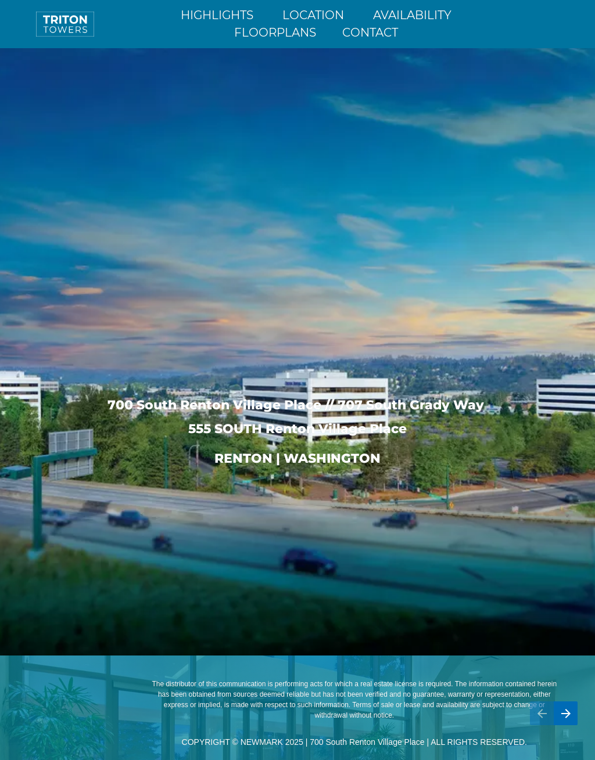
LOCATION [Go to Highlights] (313, 15)
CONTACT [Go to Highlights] (370, 32)
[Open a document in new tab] (521, 24)
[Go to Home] (65, 24)
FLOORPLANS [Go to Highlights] (275, 32)
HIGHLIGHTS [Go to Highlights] (217, 15)
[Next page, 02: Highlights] (566, 713)
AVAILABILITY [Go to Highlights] (412, 15)
